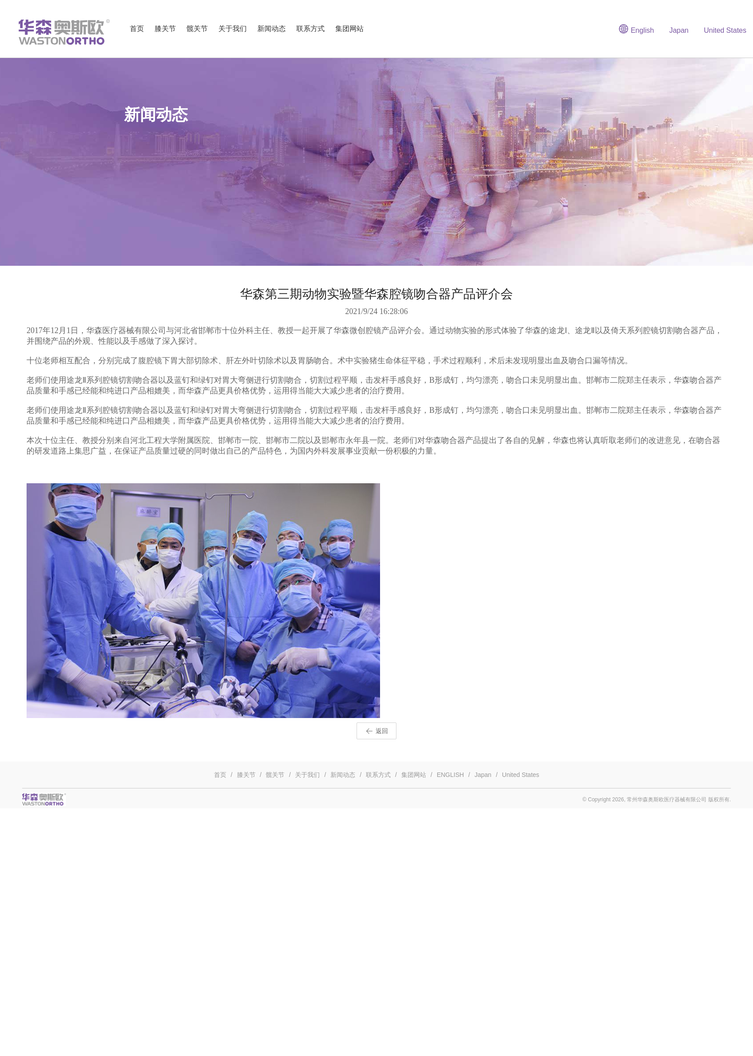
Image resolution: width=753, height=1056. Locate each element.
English (636, 28)
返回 (376, 731)
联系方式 (310, 28)
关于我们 (232, 28)
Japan (679, 30)
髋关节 (197, 28)
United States (725, 30)
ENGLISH (450, 774)
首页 (137, 28)
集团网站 (349, 28)
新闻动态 (271, 28)
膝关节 (165, 28)
